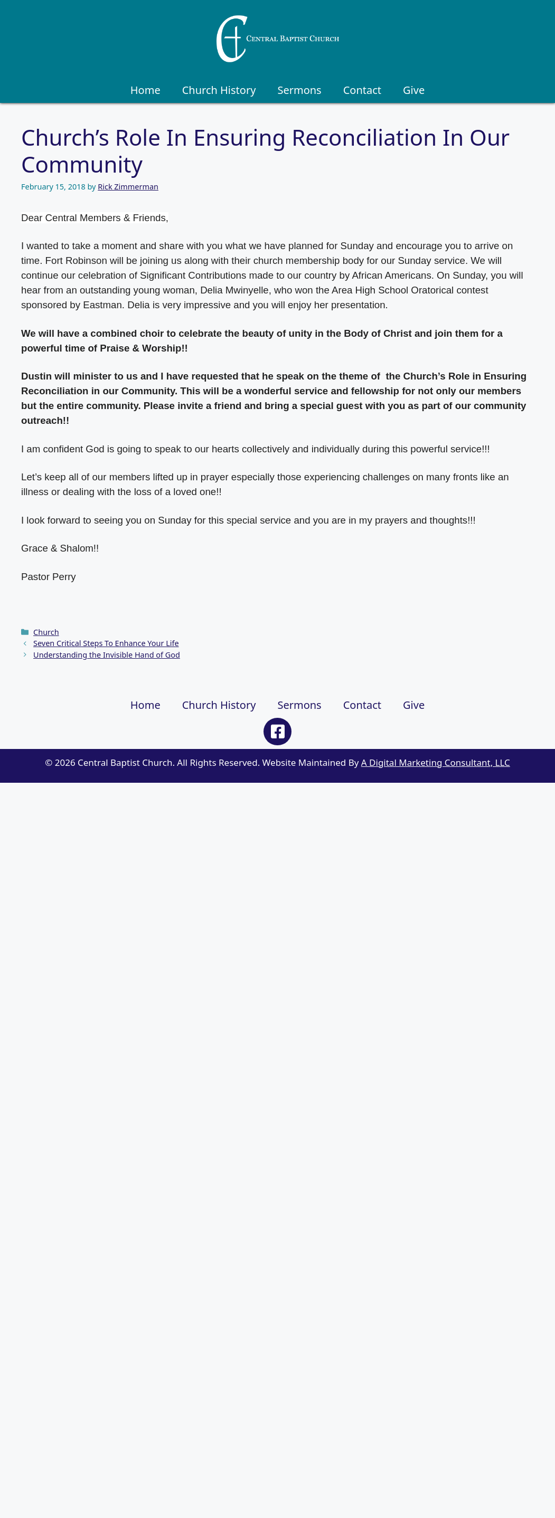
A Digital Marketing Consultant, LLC (435, 762)
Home (145, 90)
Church (46, 632)
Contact (362, 90)
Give (414, 90)
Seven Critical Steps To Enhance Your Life (105, 643)
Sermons (299, 90)
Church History (219, 90)
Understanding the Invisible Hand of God (106, 655)
